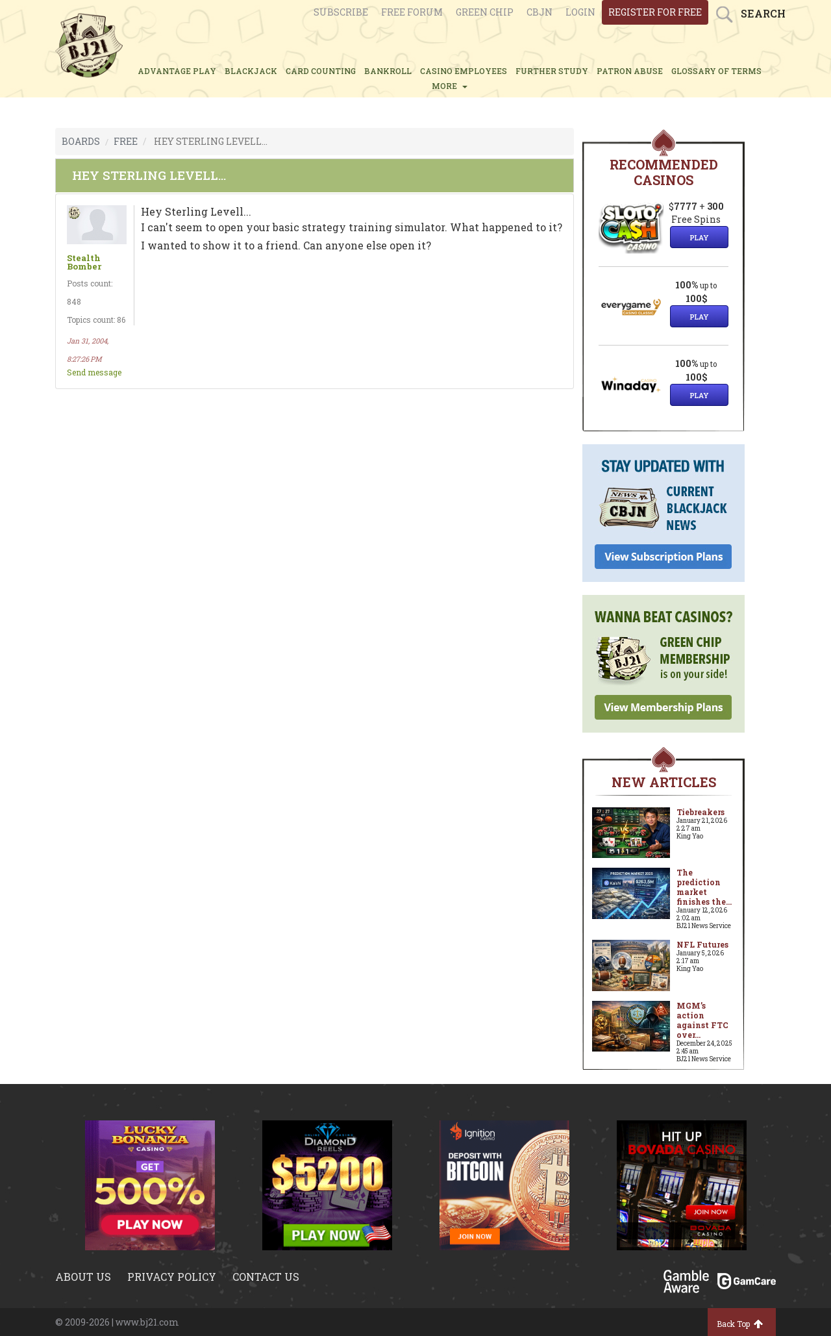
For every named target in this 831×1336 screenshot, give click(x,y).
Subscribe (341, 12)
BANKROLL (388, 71)
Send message (94, 372)
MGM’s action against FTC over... (702, 1020)
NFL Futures (702, 944)
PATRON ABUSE (630, 71)
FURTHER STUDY (551, 71)
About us (83, 1276)
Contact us (265, 1276)
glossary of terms (716, 71)
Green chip (485, 12)
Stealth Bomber (84, 262)
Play (699, 237)
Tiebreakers (700, 812)
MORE (449, 86)
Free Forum (412, 12)
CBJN (539, 12)
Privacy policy (171, 1276)
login (580, 12)
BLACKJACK (251, 71)
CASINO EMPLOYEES (463, 71)
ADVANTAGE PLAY (177, 71)
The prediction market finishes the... (704, 887)
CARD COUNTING (321, 71)
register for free (655, 12)
